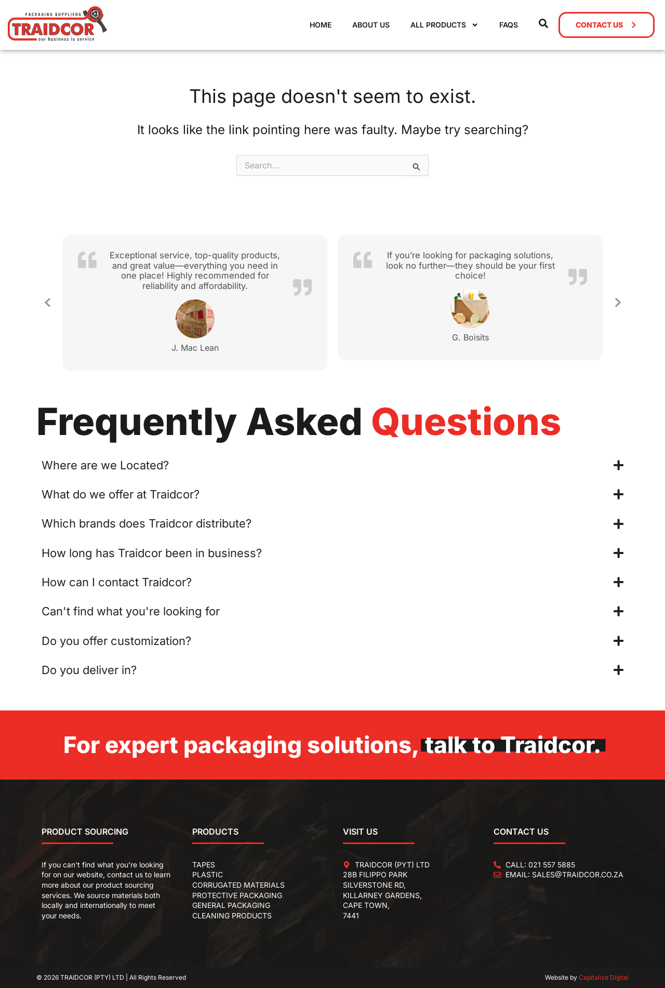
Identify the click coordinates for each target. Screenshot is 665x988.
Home (320, 24)
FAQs (508, 24)
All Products (444, 25)
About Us (371, 24)
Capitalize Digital (604, 977)
